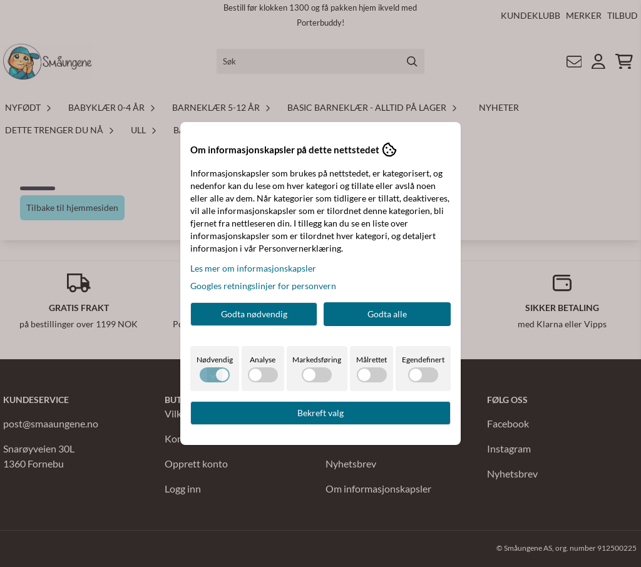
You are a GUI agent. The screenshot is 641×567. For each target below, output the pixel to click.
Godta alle (387, 314)
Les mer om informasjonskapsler (253, 268)
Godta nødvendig (254, 314)
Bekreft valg (320, 412)
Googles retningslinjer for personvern (263, 285)
